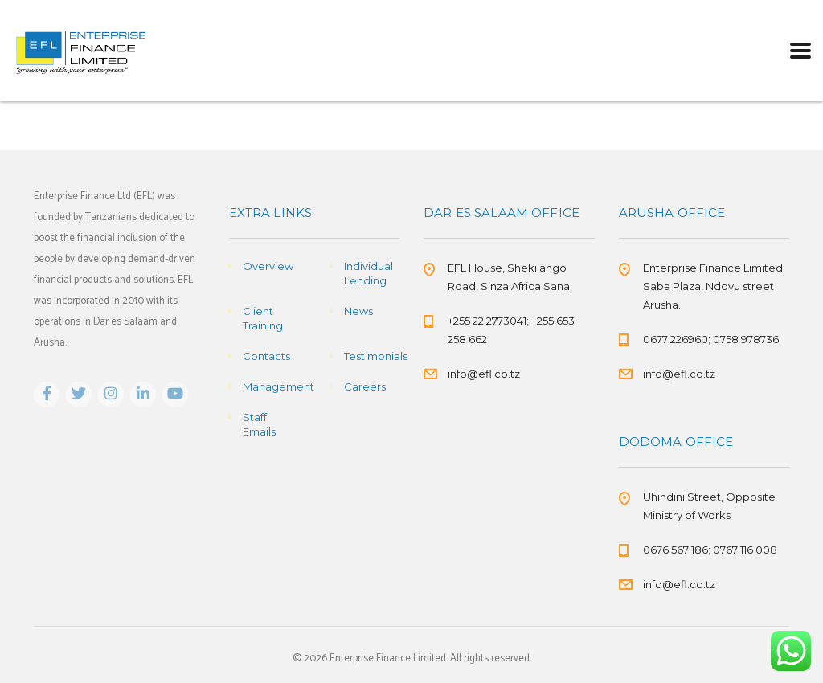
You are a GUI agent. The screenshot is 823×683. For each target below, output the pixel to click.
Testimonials (375, 356)
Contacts (266, 356)
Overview (268, 266)
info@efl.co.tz (484, 373)
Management (278, 386)
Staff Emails (259, 424)
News (358, 311)
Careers (365, 386)
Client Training (263, 318)
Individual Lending (368, 273)
